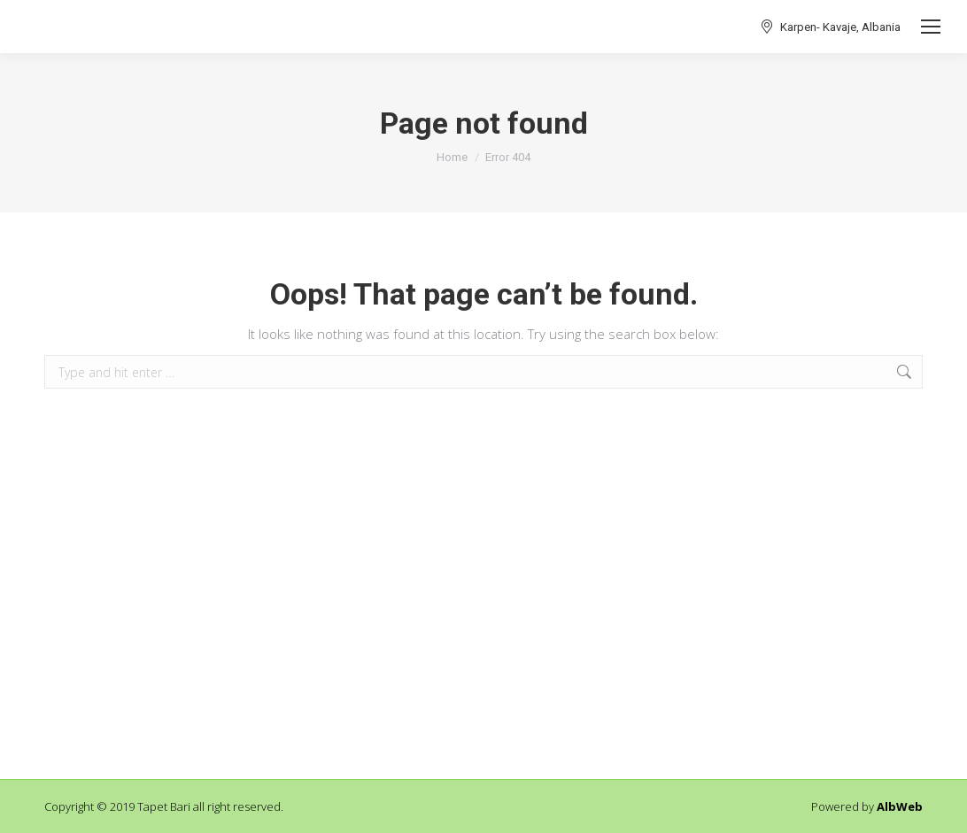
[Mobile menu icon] (930, 26)
